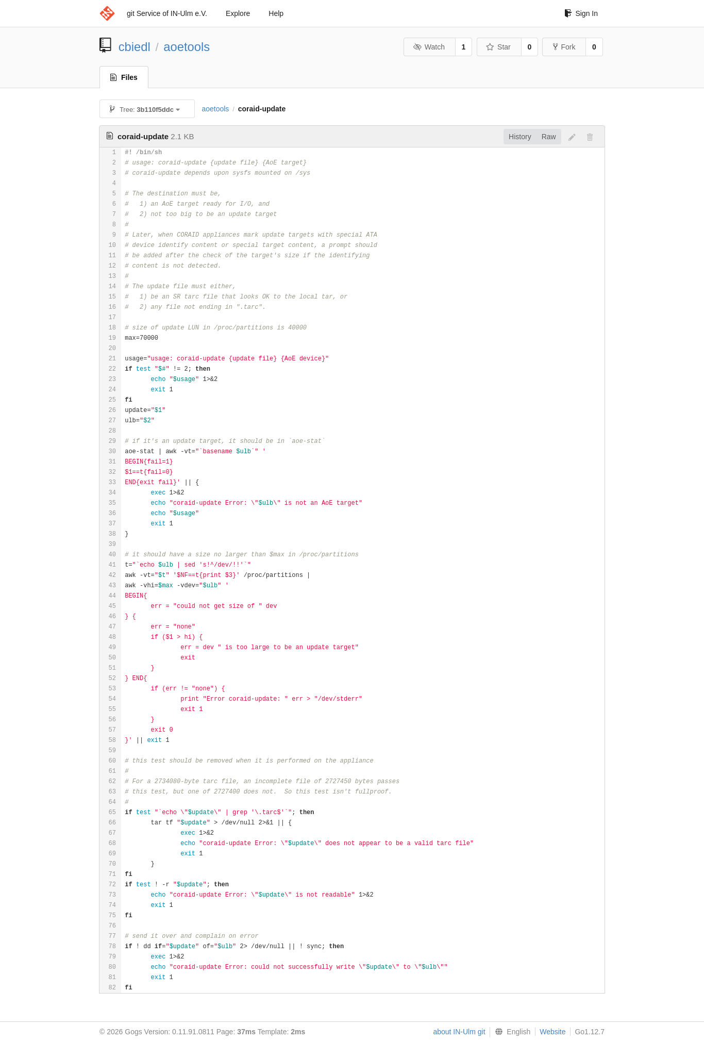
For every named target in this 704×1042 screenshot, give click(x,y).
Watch (429, 47)
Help (276, 13)
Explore (238, 13)
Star (498, 47)
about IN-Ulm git (459, 1032)
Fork (564, 47)
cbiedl (134, 47)
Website (552, 1032)
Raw (549, 137)
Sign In (581, 13)
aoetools (186, 47)
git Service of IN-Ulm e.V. (167, 13)
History (520, 137)
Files (124, 77)
